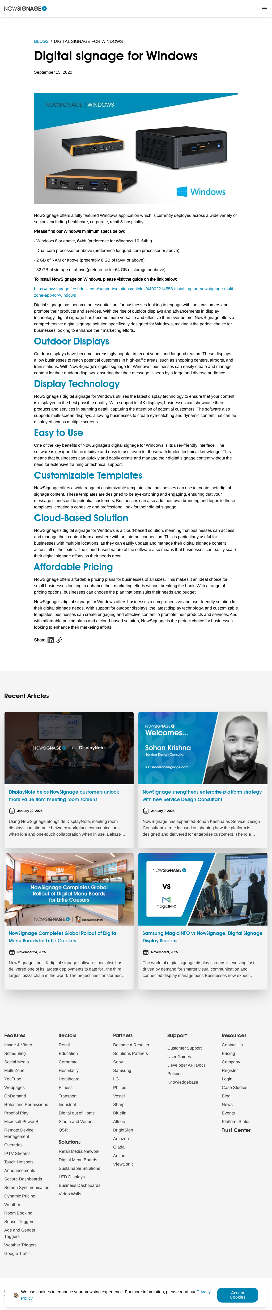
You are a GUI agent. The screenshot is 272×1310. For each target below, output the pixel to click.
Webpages (14, 1087)
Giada (119, 1147)
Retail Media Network (79, 1151)
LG (116, 1079)
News (227, 1104)
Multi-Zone (14, 1070)
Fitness (66, 1087)
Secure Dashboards (23, 1179)
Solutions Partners (130, 1053)
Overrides (13, 1145)
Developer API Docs (186, 1065)
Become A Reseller (131, 1045)
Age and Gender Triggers (19, 1233)
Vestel (119, 1096)
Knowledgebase (182, 1082)
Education (68, 1053)
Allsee (119, 1121)
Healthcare (69, 1079)
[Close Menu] (264, 8)
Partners (123, 1036)
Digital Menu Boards (78, 1160)
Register (230, 1070)
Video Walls (70, 1194)
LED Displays (72, 1177)
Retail (64, 1045)
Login (227, 1079)
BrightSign (123, 1130)
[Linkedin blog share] (51, 640)
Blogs (41, 41)
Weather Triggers (20, 1245)
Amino (119, 1155)
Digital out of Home (77, 1113)
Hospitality (69, 1070)
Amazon (121, 1138)
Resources (234, 1036)
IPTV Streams (17, 1153)
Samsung (122, 1070)
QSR (63, 1130)
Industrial (67, 1104)
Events (228, 1113)
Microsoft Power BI (22, 1121)
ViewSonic (123, 1164)
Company (231, 1062)
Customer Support (184, 1048)
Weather (12, 1204)
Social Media (16, 1062)
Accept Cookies (237, 1295)
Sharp (119, 1104)
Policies (174, 1073)
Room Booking (18, 1213)
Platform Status (236, 1121)
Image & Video (18, 1045)
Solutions (69, 1142)
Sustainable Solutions (79, 1168)
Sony (118, 1062)
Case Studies (234, 1087)
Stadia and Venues (77, 1121)
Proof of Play (16, 1113)
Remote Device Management (18, 1133)
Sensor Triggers (19, 1221)
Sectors (67, 1036)
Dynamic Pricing (19, 1196)
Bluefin (119, 1113)
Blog (226, 1096)
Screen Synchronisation (26, 1187)
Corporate (68, 1062)
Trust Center (236, 1130)
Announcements (19, 1170)
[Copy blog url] (59, 640)
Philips (119, 1087)
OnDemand (15, 1096)
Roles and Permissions (26, 1104)
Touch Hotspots (18, 1162)
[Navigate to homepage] (25, 8)
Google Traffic (17, 1253)
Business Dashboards (79, 1185)
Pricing (228, 1053)
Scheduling (15, 1053)
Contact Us (232, 1045)
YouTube (12, 1079)
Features (14, 1036)
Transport (67, 1096)
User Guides (179, 1056)
